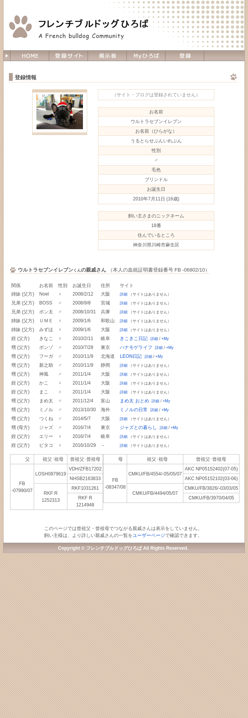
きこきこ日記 (134, 338)
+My (165, 339)
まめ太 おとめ (134, 400)
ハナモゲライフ (136, 347)
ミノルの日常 (134, 409)
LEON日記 (131, 356)
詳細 (123, 294)
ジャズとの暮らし (138, 427)
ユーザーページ (149, 535)
